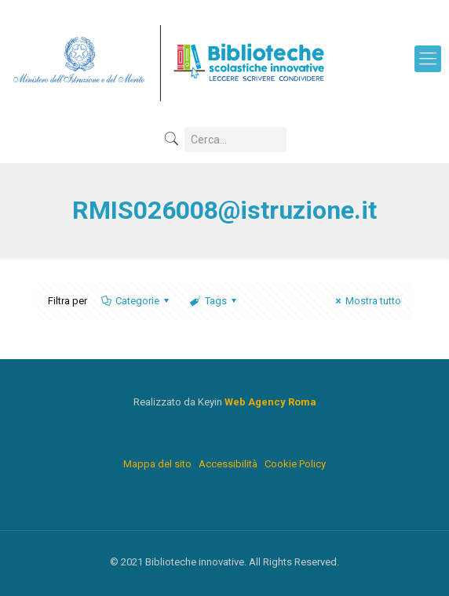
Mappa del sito (157, 464)
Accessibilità (228, 464)
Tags (214, 301)
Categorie (136, 301)
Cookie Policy (295, 464)
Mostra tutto (366, 301)
